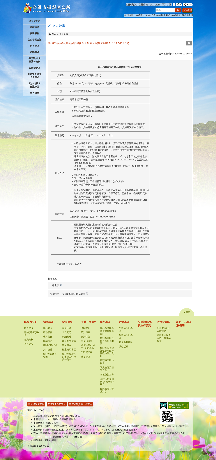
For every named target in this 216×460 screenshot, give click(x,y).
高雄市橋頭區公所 (47, 8)
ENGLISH (155, 4)
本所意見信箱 (69, 341)
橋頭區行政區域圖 (50, 355)
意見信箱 (143, 4)
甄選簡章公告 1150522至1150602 (69, 293)
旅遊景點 (47, 332)
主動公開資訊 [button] (34, 39)
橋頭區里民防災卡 (107, 361)
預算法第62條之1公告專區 (88, 346)
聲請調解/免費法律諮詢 (34, 60)
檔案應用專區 (69, 349)
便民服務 (67, 322)
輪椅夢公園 (187, 15)
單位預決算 (86, 341)
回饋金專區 (163, 322)
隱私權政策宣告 (36, 404)
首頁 (54, 34)
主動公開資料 (89, 322)
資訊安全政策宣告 (57, 404)
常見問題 (66, 332)
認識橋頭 (48, 322)
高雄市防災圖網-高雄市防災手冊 (107, 382)
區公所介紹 (30, 322)
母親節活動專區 (126, 336)
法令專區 (85, 356)
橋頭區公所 (141, 15)
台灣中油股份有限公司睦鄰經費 (164, 338)
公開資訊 (85, 328)
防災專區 (105, 322)
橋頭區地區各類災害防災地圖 (107, 341)
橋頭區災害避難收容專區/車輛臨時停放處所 (107, 351)
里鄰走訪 (47, 341)
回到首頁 (166, 4)
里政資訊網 (86, 352)
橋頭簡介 (47, 328)
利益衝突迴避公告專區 (34, 75)
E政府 (163, 405)
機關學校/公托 (50, 345)
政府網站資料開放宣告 (80, 404)
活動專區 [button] (34, 52)
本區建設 (28, 343)
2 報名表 (56, 285)
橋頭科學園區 (163, 15)
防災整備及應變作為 (107, 368)
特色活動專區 (126, 342)
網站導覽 (132, 4)
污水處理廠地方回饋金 (164, 329)
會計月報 (85, 336)
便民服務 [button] (34, 33)
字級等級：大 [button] (180, 4)
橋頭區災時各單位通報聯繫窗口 (107, 331)
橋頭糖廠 (176, 15)
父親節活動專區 (126, 329)
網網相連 (66, 336)
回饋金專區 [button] (34, 67)
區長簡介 (28, 328)
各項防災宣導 (107, 374)
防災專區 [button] (34, 46)
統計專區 (85, 332)
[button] (178, 10)
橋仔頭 (151, 15)
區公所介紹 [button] (34, 21)
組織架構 (28, 339)
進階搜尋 (187, 10)
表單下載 (66, 328)
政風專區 (66, 345)
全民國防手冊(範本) (107, 390)
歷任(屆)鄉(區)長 (31, 333)
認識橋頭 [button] (34, 27)
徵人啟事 (34, 93)
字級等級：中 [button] (177, 4)
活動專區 (124, 322)
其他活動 (123, 346)
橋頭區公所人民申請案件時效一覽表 (69, 356)
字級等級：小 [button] (174, 4)
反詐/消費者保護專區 (34, 85)
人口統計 (47, 349)
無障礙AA (178, 405)
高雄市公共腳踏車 (42, 436)
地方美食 (47, 336)
